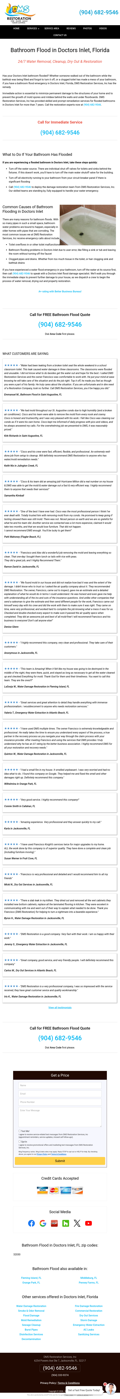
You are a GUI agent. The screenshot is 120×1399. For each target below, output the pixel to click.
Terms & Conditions (58, 1152)
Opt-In (24, 1139)
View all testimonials (60, 1005)
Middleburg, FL (88, 1275)
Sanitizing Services (88, 1331)
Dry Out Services (89, 1313)
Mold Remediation (31, 1317)
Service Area (51, 28)
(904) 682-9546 (98, 12)
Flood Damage (31, 1313)
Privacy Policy (42, 1152)
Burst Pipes (31, 1327)
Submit (60, 1158)
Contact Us (60, 35)
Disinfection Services (31, 1331)
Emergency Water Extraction (89, 1322)
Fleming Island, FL (31, 1275)
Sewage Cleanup (31, 1322)
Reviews (71, 28)
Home (16, 28)
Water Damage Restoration (31, 1303)
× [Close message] (101, 1387)
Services (33, 29)
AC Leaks (88, 1327)
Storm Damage (88, 1317)
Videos (103, 28)
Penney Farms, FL (89, 1280)
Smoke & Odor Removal (31, 1308)
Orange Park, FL (31, 1280)
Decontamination (31, 1336)
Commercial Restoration (88, 1308)
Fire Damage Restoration (89, 1303)
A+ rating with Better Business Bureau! (60, 288)
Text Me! (25, 1128)
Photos (87, 28)
